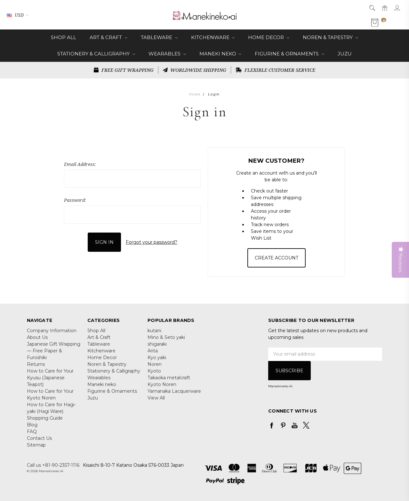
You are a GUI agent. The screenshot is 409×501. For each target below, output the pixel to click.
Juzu (345, 54)
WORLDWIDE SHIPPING (195, 70)
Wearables (167, 54)
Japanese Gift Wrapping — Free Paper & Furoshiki (53, 350)
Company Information (51, 330)
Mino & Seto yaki (166, 337)
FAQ (32, 431)
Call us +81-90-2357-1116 (53, 465)
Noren (155, 364)
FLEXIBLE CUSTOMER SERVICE (275, 70)
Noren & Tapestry (330, 37)
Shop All (63, 37)
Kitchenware (213, 37)
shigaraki (157, 344)
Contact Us (39, 438)
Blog (32, 425)
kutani (154, 330)
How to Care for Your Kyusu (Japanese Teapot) (50, 377)
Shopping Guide (45, 418)
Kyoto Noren (162, 384)
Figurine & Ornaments (289, 54)
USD (17, 15)
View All (156, 398)
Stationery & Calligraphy (96, 54)
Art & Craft (108, 37)
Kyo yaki (157, 357)
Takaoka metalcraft (169, 378)
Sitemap (36, 445)
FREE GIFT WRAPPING (124, 70)
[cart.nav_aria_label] (379, 22)
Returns (36, 364)
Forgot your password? (151, 242)
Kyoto (154, 371)
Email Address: (80, 164)
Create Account (276, 258)
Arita (153, 351)
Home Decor (268, 37)
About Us (37, 337)
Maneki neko (220, 54)
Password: (75, 200)
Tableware (159, 37)
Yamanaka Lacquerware (174, 391)
